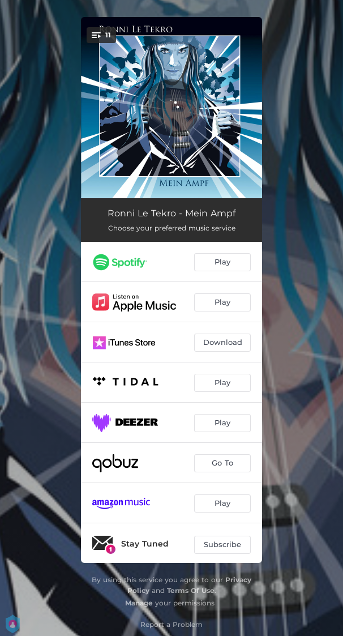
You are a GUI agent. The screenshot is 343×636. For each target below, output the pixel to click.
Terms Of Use (191, 590)
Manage (139, 603)
